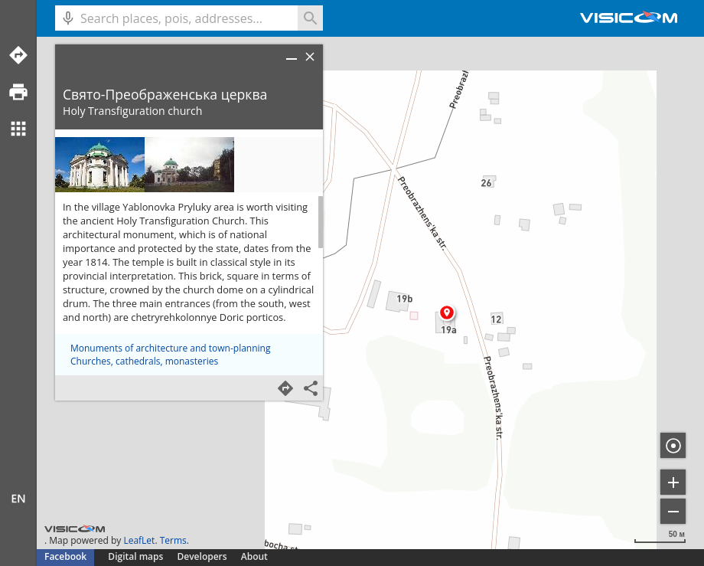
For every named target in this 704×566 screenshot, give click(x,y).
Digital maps (136, 556)
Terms (173, 540)
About (254, 556)
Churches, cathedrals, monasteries (144, 361)
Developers (202, 556)
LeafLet (139, 540)
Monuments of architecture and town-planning (170, 348)
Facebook (65, 556)
